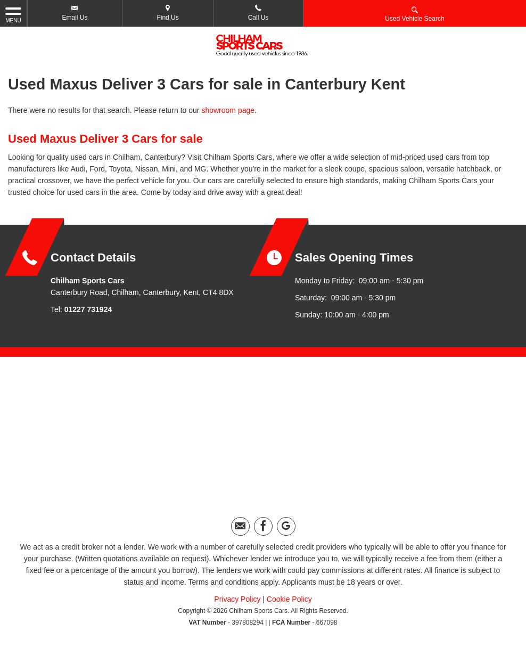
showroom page (227, 110)
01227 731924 (88, 309)
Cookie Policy (289, 599)
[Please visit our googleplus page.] (286, 526)
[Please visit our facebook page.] (263, 526)
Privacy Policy (237, 599)
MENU (13, 14)
